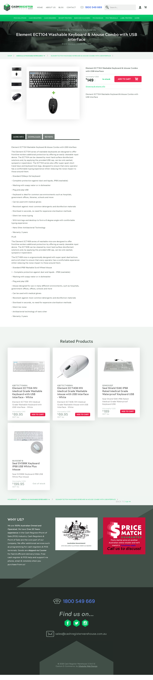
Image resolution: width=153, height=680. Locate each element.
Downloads (34, 137)
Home (40, 7)
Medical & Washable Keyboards (29, 56)
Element (72, 44)
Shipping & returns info (96, 86)
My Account (140, 7)
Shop (10, 56)
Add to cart (124, 79)
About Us (50, 7)
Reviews (49, 137)
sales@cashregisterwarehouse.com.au (81, 639)
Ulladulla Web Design (87, 671)
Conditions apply (128, 550)
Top (126, 507)
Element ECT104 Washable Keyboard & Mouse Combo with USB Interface (81, 56)
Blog (61, 7)
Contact (71, 7)
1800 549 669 (93, 7)
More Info (18, 137)
